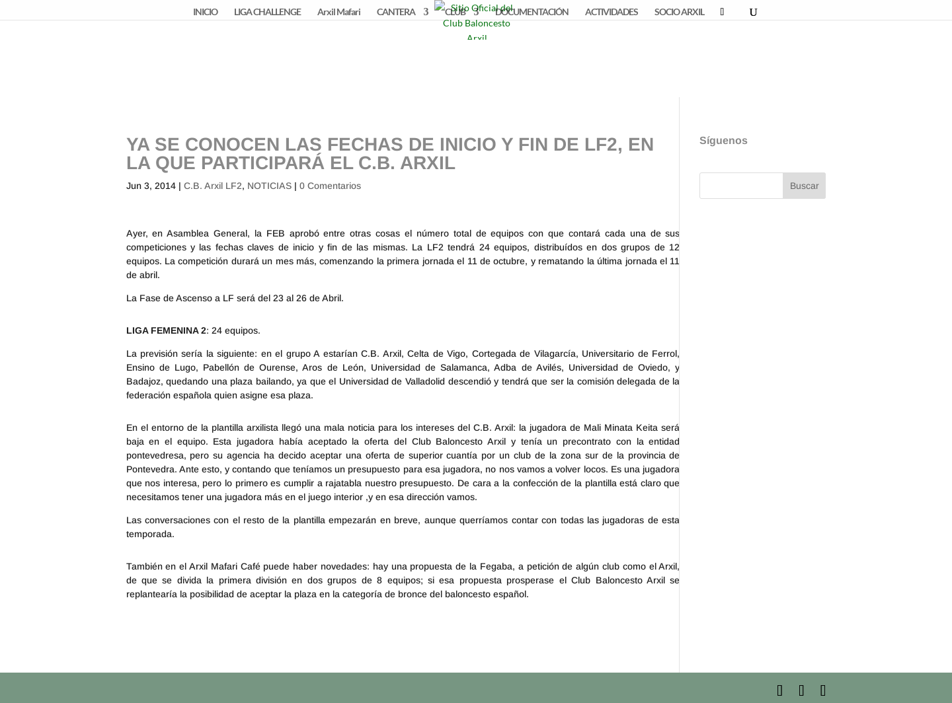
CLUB (455, 12)
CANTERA (396, 12)
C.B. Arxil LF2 (213, 185)
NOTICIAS (269, 185)
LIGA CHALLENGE (267, 12)
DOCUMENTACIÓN (532, 12)
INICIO (205, 12)
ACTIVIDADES (611, 12)
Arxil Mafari (338, 12)
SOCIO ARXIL (679, 12)
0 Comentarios (330, 185)
